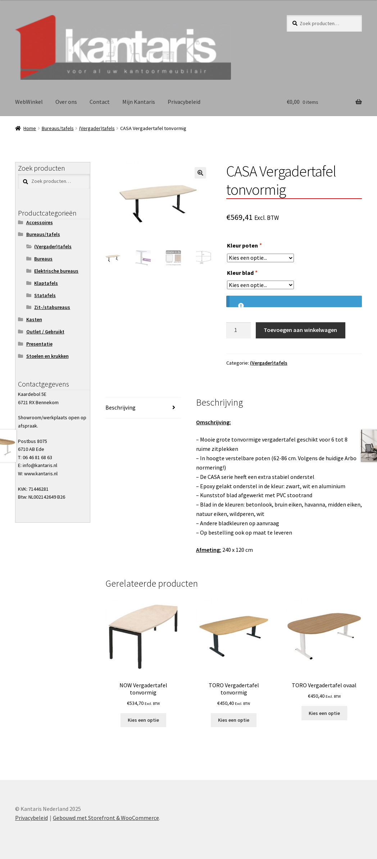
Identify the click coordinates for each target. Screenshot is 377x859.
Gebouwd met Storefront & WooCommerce (106, 817)
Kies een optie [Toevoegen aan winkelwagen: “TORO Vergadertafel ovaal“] (324, 713)
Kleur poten (244, 245)
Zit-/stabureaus (52, 307)
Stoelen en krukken (47, 356)
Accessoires (39, 222)
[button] (200, 173)
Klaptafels (46, 283)
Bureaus (43, 258)
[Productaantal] (238, 330)
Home (29, 128)
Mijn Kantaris (138, 101)
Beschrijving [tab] (120, 407)
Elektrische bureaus (56, 271)
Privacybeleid (184, 101)
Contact (100, 101)
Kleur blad (242, 272)
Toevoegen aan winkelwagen (300, 329)
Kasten (34, 319)
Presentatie (39, 344)
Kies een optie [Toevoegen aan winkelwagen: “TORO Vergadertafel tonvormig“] (233, 720)
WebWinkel (29, 101)
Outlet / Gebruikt (45, 331)
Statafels (45, 295)
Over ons (66, 101)
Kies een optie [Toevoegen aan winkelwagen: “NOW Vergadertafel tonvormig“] (143, 720)
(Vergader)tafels (97, 128)
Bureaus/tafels (58, 128)
